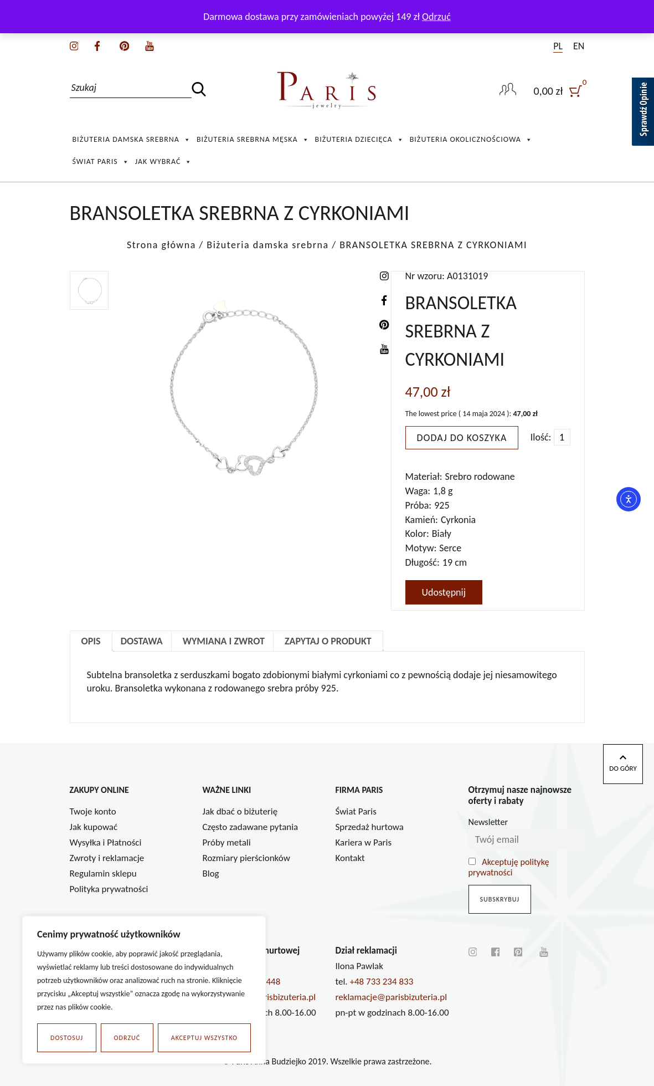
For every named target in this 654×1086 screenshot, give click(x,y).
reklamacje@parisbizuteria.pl (391, 997)
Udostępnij (444, 592)
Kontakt (350, 858)
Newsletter (488, 822)
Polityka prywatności (109, 889)
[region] (144, 990)
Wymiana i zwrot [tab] (224, 641)
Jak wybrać (164, 162)
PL (558, 46)
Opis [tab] (91, 641)
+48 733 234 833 (382, 981)
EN (578, 46)
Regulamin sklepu (103, 873)
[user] (559, 91)
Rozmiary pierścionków (246, 858)
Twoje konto (93, 811)
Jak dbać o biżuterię (240, 811)
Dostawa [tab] (142, 641)
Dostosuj (66, 1038)
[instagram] (74, 45)
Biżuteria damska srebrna (132, 140)
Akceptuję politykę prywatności (508, 867)
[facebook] (97, 45)
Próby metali (227, 842)
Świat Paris (101, 162)
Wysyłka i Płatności (106, 842)
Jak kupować (94, 827)
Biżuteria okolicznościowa (471, 140)
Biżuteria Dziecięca (359, 140)
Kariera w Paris (364, 842)
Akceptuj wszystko (204, 1038)
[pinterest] (124, 45)
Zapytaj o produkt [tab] (328, 641)
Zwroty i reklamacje (107, 858)
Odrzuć (127, 1038)
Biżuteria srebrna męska (253, 140)
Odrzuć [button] (436, 17)
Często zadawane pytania (250, 827)
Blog (211, 873)
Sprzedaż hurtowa (370, 827)
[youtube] (150, 45)
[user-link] (508, 90)
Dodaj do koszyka (462, 438)
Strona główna (161, 245)
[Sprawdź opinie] (643, 114)
